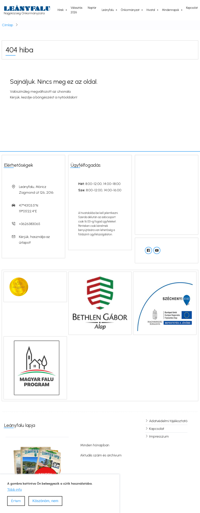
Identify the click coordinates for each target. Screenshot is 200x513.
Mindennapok (170, 10)
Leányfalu (27, 8)
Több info (14, 489)
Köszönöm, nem (45, 501)
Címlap (7, 25)
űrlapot (24, 242)
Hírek (61, 10)
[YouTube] (156, 250)
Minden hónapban (94, 445)
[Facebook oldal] (148, 250)
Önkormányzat (130, 10)
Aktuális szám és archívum (101, 455)
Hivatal (150, 10)
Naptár (92, 8)
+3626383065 (29, 224)
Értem (16, 501)
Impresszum (159, 436)
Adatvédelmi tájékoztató (168, 421)
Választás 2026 (76, 10)
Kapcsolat (192, 8)
